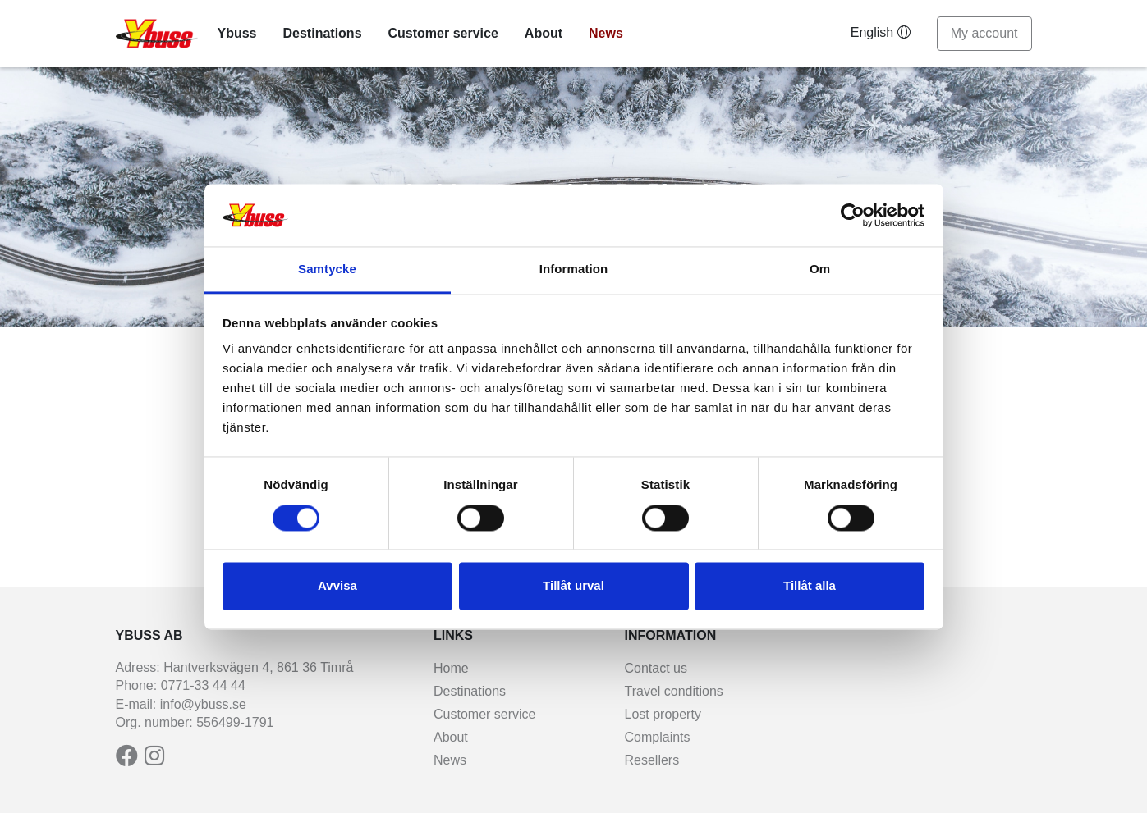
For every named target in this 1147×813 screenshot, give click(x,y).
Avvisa (337, 586)
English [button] (881, 32)
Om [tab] (820, 269)
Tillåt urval (573, 586)
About (543, 33)
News (606, 33)
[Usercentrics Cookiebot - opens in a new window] (852, 215)
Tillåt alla (809, 586)
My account (984, 33)
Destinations (322, 33)
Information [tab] (573, 269)
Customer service (443, 33)
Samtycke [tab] (327, 269)
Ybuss (237, 33)
